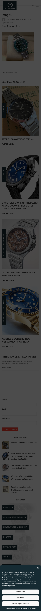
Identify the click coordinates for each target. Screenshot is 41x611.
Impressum (33, 608)
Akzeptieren (20, 592)
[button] (38, 568)
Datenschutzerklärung (22, 608)
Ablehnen (20, 598)
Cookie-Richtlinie (10, 608)
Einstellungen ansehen (20, 604)
